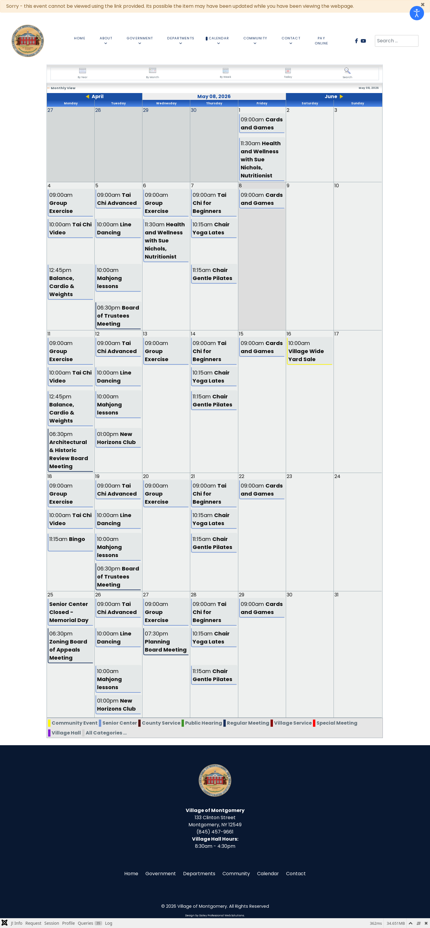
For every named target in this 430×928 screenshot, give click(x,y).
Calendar (268, 873)
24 (337, 476)
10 (336, 185)
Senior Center (119, 723)
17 (336, 333)
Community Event (75, 723)
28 (193, 594)
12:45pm (61, 282)
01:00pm (116, 438)
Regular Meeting (248, 723)
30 (289, 594)
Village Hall (66, 732)
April (98, 96)
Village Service (293, 723)
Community (236, 873)
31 (336, 594)
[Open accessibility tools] (417, 13)
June (331, 96)
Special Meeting (337, 723)
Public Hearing (203, 723)
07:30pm (166, 641)
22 (241, 476)
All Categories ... (106, 732)
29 (241, 594)
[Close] (423, 4)
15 (241, 333)
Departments (199, 873)
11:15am (212, 274)
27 (146, 594)
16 (289, 333)
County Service (161, 723)
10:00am (70, 228)
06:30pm (118, 315)
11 (48, 333)
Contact (296, 873)
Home (131, 873)
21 (193, 476)
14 (193, 333)
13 (145, 333)
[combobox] (397, 41)
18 (49, 476)
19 (97, 476)
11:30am (261, 159)
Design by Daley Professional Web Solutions (214, 915)
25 (50, 594)
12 (97, 333)
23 (289, 476)
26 (98, 594)
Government (160, 873)
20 (146, 476)
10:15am (211, 228)
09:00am (262, 123)
